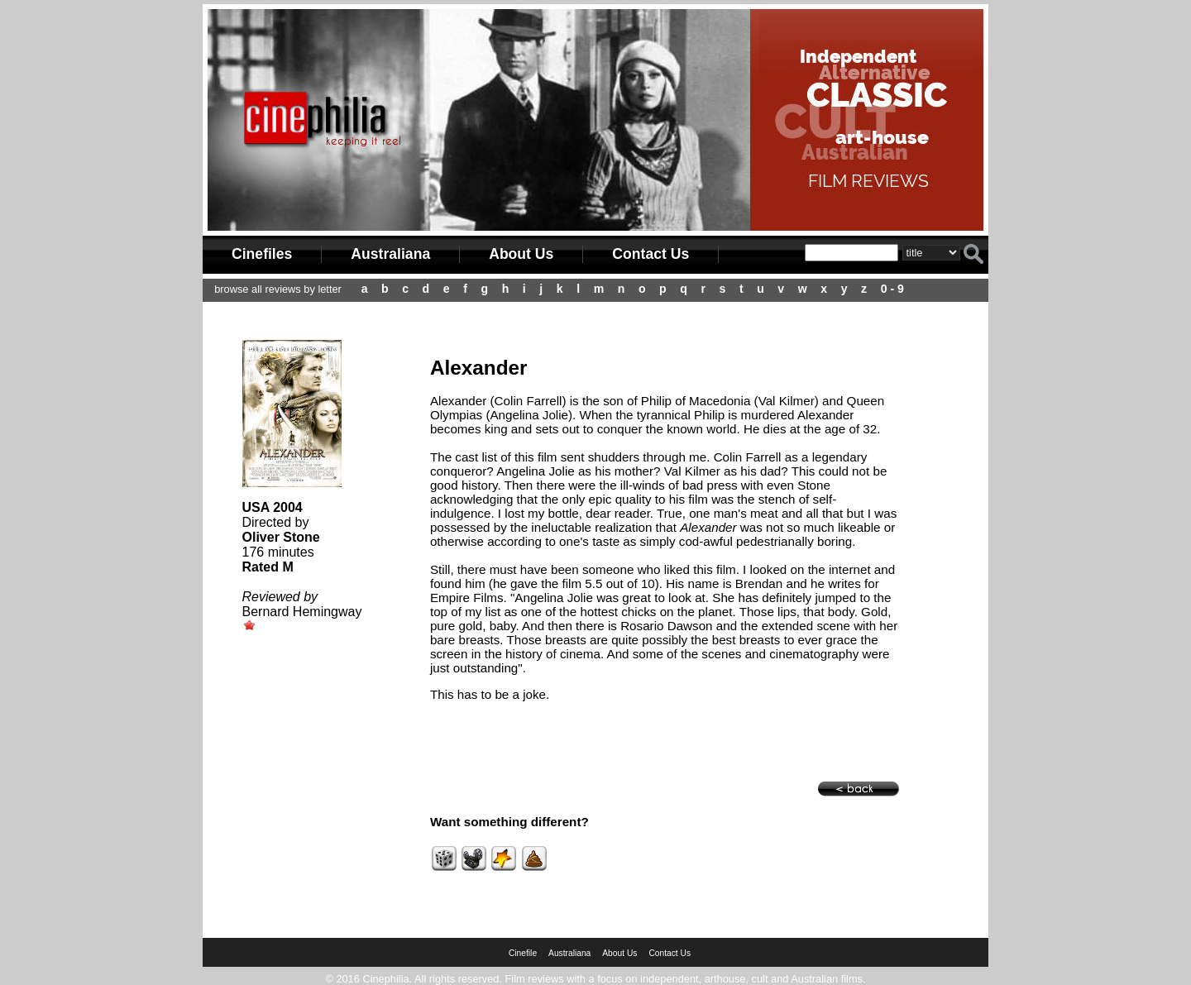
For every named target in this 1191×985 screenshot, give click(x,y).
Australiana (390, 254)
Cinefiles (262, 254)
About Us (521, 254)
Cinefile (523, 953)
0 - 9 (892, 288)
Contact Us (650, 254)
